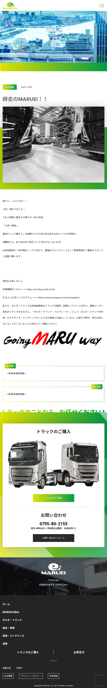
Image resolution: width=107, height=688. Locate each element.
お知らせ (7, 668)
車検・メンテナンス (13, 635)
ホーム (6, 604)
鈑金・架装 (9, 628)
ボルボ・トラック (12, 620)
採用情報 (53, 676)
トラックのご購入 (54, 500)
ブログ (19, 668)
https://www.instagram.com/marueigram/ (59, 297)
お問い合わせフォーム (53, 540)
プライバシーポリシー (31, 676)
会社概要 (8, 676)
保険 (5, 643)
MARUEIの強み (11, 612)
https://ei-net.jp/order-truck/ (41, 289)
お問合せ (79, 652)
